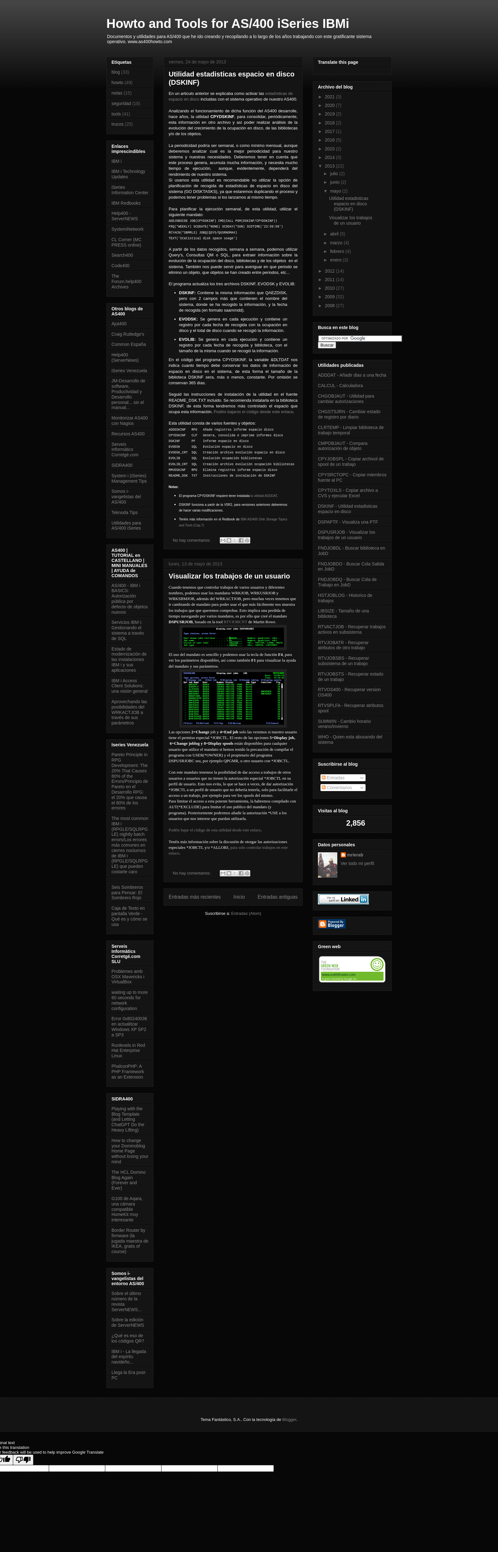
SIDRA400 (121, 465)
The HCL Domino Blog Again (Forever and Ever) (128, 1180)
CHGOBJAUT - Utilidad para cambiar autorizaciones (346, 398)
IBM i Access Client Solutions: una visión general (129, 686)
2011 (330, 279)
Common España (128, 344)
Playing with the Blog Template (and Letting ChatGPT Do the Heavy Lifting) (127, 1119)
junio (335, 182)
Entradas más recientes (195, 897)
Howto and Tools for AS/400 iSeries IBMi (227, 23)
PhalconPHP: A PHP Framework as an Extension (127, 1072)
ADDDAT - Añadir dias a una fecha (352, 375)
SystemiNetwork (127, 229)
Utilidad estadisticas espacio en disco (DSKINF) (348, 204)
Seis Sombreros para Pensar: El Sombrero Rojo (127, 893)
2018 (330, 122)
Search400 (122, 255)
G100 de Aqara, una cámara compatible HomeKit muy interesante (127, 1209)
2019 (330, 113)
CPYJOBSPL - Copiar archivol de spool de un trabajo (351, 461)
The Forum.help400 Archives (126, 281)
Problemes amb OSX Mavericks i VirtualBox (127, 977)
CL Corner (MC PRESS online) (126, 242)
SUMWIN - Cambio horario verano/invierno (344, 724)
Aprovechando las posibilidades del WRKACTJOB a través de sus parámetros (129, 712)
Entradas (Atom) (246, 913)
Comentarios (337, 787)
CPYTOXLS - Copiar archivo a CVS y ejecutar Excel (348, 493)
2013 (330, 165)
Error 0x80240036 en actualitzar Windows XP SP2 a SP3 (129, 1026)
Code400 (120, 265)
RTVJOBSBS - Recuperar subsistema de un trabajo (343, 661)
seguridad (121, 103)
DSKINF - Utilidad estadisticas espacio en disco (348, 509)
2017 (330, 131)
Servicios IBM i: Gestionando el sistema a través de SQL (127, 630)
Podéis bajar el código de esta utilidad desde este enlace (215, 830)
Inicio (239, 897)
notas (116, 93)
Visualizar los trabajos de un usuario (229, 576)
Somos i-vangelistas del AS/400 (126, 497)
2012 (330, 271)
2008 (330, 305)
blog (115, 72)
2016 (330, 139)
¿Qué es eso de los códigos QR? (127, 1338)
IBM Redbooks (126, 203)
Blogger (289, 1419)
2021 (330, 96)
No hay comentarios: (192, 540)
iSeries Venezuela (129, 370)
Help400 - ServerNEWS (124, 216)
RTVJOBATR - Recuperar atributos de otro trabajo (343, 645)
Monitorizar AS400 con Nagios (129, 420)
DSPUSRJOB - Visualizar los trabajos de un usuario (346, 535)
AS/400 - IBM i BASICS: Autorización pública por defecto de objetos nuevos (129, 599)
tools (116, 113)
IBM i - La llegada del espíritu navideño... (128, 1357)
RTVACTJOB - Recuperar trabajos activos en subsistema (352, 629)
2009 (330, 296)
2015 (330, 148)
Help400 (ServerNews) (125, 357)
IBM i (116, 161)
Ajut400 (118, 323)
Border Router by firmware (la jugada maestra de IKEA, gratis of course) (129, 1241)
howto (117, 82)
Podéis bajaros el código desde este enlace (253, 411)
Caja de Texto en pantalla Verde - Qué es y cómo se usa (129, 916)
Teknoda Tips (124, 512)
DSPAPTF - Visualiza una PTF (348, 522)
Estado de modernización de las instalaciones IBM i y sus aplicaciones (129, 659)
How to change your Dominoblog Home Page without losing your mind (129, 1151)
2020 (330, 105)
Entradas (333, 777)
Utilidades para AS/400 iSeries (126, 525)
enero (336, 259)
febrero (337, 251)
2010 (330, 288)
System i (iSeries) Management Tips (129, 478)
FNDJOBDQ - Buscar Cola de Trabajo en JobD (347, 582)
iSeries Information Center (129, 190)
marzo (337, 242)
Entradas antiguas (278, 897)
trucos (117, 124)
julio (334, 173)
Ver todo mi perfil (357, 863)
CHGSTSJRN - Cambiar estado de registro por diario (349, 414)
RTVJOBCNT (235, 621)
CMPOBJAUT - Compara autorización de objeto (342, 446)
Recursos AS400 (128, 433)
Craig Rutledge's (127, 334)
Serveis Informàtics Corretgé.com (124, 450)
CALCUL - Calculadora (340, 385)
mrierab (355, 854)
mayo (336, 191)
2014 (330, 157)
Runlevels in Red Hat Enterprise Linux (128, 1051)
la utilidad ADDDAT (264, 496)
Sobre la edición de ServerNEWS (127, 1322)
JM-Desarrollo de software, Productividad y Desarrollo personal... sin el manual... (128, 394)
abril (335, 233)
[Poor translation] (23, 1460)
